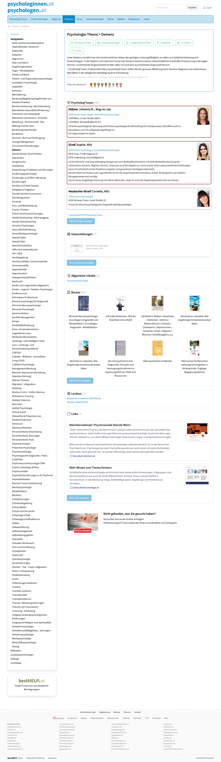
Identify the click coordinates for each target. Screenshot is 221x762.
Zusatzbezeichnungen (22, 654)
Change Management (23, 142)
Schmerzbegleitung (22, 503)
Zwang (15, 646)
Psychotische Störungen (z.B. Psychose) (32, 475)
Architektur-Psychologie (24, 82)
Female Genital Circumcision (26, 193)
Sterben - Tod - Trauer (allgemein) (29, 567)
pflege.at (114, 738)
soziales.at (167, 738)
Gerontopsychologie (77, 280)
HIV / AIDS (17, 253)
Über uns (127, 712)
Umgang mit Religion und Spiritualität (31, 622)
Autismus (17, 90)
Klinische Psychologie (23, 309)
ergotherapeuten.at (15, 749)
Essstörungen (19, 181)
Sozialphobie (19, 551)
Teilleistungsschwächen (24, 583)
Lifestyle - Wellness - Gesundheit (28, 356)
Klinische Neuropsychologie (26, 305)
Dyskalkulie (18, 165)
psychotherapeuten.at (120, 749)
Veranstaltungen (82, 234)
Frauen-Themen (20, 209)
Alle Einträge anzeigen (80, 221)
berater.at (11, 729)
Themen (15, 26)
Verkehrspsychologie (23, 634)
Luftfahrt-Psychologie (23, 364)
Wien (166, 718)
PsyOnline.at (168, 727)
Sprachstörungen (21, 563)
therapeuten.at (169, 743)
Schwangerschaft (21, 515)
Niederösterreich (97, 718)
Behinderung (19, 94)
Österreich (58, 718)
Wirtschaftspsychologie (24, 642)
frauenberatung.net (67, 729)
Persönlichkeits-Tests (23, 439)
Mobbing (16, 388)
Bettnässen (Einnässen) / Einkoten (29, 118)
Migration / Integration (23, 384)
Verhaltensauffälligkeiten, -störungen (31, 630)
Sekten (15, 523)
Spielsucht (17, 555)
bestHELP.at (12, 735)
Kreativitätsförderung (23, 325)
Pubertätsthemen (21, 479)
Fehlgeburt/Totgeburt (23, 189)
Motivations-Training (22, 396)
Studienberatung (21, 575)
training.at (167, 746)
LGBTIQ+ (16, 352)
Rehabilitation (19, 491)
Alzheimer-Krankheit (84, 398)
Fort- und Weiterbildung (24, 205)
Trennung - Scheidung (23, 611)
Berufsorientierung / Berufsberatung (31, 106)
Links (74, 414)
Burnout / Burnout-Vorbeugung (28, 138)
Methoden (16, 650)
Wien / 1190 (98, 248)
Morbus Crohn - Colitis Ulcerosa (28, 392)
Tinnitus (16, 587)
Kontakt (137, 712)
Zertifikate (16, 663)
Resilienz (16, 495)
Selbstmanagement (22, 531)
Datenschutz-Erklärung (35, 758)
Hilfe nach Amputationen (25, 249)
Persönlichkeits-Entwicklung (27, 431)
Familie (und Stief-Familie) (25, 185)
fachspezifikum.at (66, 724)
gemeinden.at (64, 732)
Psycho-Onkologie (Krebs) (25, 467)
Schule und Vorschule (23, 511)
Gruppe (89, 248)
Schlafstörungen (20, 499)
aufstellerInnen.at (14, 727)
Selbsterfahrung (20, 527)
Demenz (16, 150)
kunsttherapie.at (65, 740)
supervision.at (169, 740)
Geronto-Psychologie (23, 225)
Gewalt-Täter (18, 241)
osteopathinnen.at (118, 732)
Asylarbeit (17, 86)
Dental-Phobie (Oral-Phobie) (27, 154)
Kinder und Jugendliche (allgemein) (30, 285)
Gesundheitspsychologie (25, 233)
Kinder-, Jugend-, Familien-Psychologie (32, 289)
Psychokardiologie (21, 451)
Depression (18, 158)
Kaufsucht (17, 281)
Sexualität (17, 539)
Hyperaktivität (19, 269)
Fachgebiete (24, 26)
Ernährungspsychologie (24, 173)
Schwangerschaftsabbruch (26, 519)
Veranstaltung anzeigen (81, 262)
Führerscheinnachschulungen (27, 213)
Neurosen (17, 404)
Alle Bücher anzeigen (80, 380)
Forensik (16, 201)
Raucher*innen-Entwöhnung (27, 483)
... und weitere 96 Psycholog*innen (85, 215)
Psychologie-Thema (82, 34)
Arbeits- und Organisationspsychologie (32, 78)
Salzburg (126, 718)
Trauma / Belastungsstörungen (28, 603)
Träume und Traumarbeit (25, 607)
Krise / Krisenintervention (25, 329)
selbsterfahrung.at (170, 732)
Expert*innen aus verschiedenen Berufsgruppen (31, 685)
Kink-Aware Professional (24, 297)
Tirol (147, 718)
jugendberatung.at (66, 735)
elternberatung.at (14, 746)
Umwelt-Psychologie (22, 626)
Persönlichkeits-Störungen (26, 435)
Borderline (17, 134)
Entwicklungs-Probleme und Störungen (32, 169)
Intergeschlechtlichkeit (24, 277)
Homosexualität (20, 265)
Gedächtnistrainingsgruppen (97, 245)
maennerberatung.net (120, 724)
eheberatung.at (13, 743)
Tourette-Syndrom (21, 591)
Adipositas (17, 50)
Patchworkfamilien (22, 427)
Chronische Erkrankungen (25, 146)
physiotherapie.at (118, 740)
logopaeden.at (65, 749)
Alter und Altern (20, 62)
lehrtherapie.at (65, 746)
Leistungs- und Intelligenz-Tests (28, 341)
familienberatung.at (67, 727)
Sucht (15, 579)
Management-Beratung (24, 368)
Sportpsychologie (21, 559)
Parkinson (17, 423)
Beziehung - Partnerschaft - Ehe (28, 122)
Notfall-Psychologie (22, 408)
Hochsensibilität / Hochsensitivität (29, 261)
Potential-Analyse (21, 443)
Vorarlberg (156, 718)
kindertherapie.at (66, 738)
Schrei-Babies (19, 507)
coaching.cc (11, 740)
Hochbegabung (20, 257)
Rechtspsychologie (21, 487)
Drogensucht (18, 162)
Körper (15, 321)
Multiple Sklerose (21, 400)
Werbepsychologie (21, 638)
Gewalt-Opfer (19, 237)
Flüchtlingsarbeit (21, 197)
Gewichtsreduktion (22, 245)
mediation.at (116, 727)
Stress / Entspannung (23, 571)
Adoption (17, 54)
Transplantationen (21, 599)
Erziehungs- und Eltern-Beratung (29, 177)
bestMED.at (11, 738)
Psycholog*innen (83, 103)
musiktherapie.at (118, 729)
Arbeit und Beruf (20, 74)
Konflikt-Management (23, 317)
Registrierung (104, 712)
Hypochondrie (19, 273)
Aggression (18, 58)
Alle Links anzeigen (79, 498)
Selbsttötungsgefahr (22, 535)
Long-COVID (18, 360)
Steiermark (137, 718)
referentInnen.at (169, 729)
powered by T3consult (205, 758)
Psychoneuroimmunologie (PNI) (28, 463)
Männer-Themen (20, 380)
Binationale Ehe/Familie (24, 130)
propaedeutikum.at (119, 743)
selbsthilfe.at (168, 735)
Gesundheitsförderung (24, 229)
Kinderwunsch (19, 293)
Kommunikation (20, 313)
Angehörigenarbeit (22, 66)
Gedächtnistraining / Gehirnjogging (30, 217)
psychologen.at (117, 746)
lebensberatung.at (66, 743)
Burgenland (72, 718)
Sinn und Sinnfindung (23, 547)
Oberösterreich (113, 718)
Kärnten (84, 718)
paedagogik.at (117, 735)
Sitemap (117, 712)
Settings (15, 659)
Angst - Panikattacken (23, 70)
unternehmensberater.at (173, 749)
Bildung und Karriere (23, 126)
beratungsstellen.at (15, 732)
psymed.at (167, 724)
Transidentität (19, 595)
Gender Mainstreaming (24, 221)
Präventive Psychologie (24, 447)
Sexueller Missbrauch (23, 543)
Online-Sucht (19, 412)
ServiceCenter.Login (88, 712)
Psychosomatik (20, 471)
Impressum (52, 758)
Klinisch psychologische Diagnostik (30, 301)
